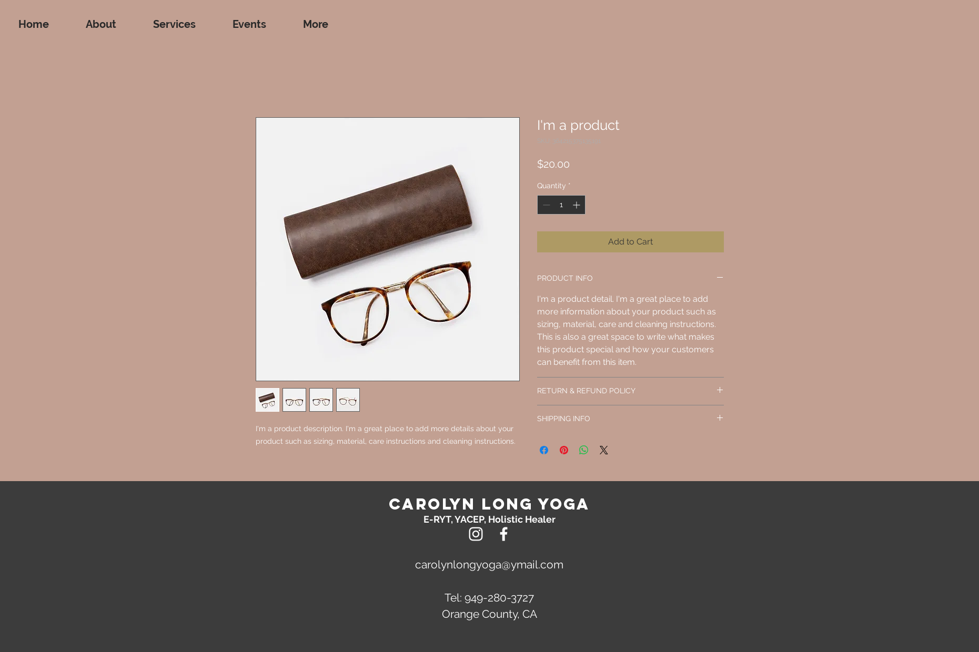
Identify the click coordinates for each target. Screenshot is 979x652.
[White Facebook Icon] (503, 534)
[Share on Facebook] (544, 450)
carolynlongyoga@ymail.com (489, 564)
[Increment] (577, 205)
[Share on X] (604, 450)
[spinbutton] (561, 205)
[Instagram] (476, 534)
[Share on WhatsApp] (584, 450)
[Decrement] (545, 205)
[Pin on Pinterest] (564, 450)
